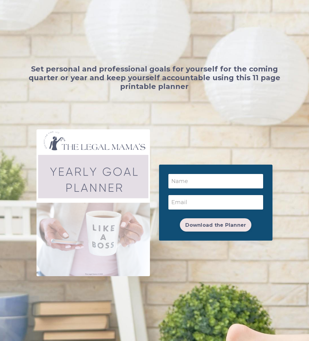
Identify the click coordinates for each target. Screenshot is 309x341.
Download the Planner (215, 225)
